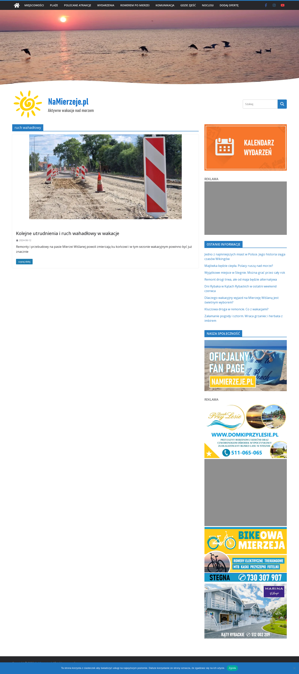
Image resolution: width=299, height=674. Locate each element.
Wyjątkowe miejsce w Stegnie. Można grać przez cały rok (244, 272)
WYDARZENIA (105, 5)
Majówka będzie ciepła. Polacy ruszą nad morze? (238, 266)
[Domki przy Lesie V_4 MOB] (245, 405)
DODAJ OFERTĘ (229, 5)
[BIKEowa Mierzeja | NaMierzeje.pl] (245, 529)
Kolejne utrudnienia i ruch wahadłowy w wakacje (67, 233)
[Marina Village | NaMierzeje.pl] (245, 586)
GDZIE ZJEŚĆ (188, 5)
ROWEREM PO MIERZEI (135, 5)
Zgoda (232, 668)
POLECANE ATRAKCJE (77, 5)
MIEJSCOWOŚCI (34, 5)
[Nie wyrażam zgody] (294, 668)
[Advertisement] (244, 208)
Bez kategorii (25, 225)
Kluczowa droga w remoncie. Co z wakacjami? (236, 309)
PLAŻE (54, 5)
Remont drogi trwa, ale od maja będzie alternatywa (240, 279)
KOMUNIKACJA (165, 5)
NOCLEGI (208, 5)
